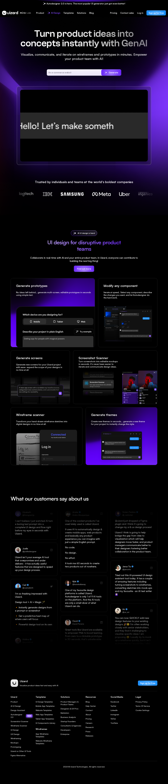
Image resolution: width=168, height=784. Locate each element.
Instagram (115, 714)
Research (90, 727)
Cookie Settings (142, 710)
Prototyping (16, 747)
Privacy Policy (142, 702)
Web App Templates (44, 714)
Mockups (14, 743)
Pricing (113, 13)
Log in (140, 13)
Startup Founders (68, 721)
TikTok (113, 719)
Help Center (91, 706)
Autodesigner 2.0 (21, 715)
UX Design (15, 734)
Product (14, 702)
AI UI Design (16, 706)
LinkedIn (114, 710)
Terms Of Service (143, 706)
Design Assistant (18, 710)
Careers (89, 723)
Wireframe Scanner (19, 726)
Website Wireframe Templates (44, 742)
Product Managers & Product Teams (69, 703)
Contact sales (127, 13)
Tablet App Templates (45, 719)
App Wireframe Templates (42, 735)
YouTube (114, 723)
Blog (88, 702)
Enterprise (65, 734)
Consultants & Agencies (71, 726)
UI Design (15, 730)
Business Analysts (68, 717)
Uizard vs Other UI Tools (21, 751)
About (88, 714)
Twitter (113, 706)
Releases (89, 736)
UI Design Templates (44, 702)
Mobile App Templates (45, 706)
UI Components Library (45, 723)
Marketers (65, 713)
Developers (65, 730)
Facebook (115, 702)
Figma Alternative (18, 755)
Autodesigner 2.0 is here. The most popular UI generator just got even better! (86, 3)
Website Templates (44, 710)
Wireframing (16, 738)
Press (88, 731)
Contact (89, 710)
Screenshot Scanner (19, 721)
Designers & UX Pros (69, 709)
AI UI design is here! (86, 233)
